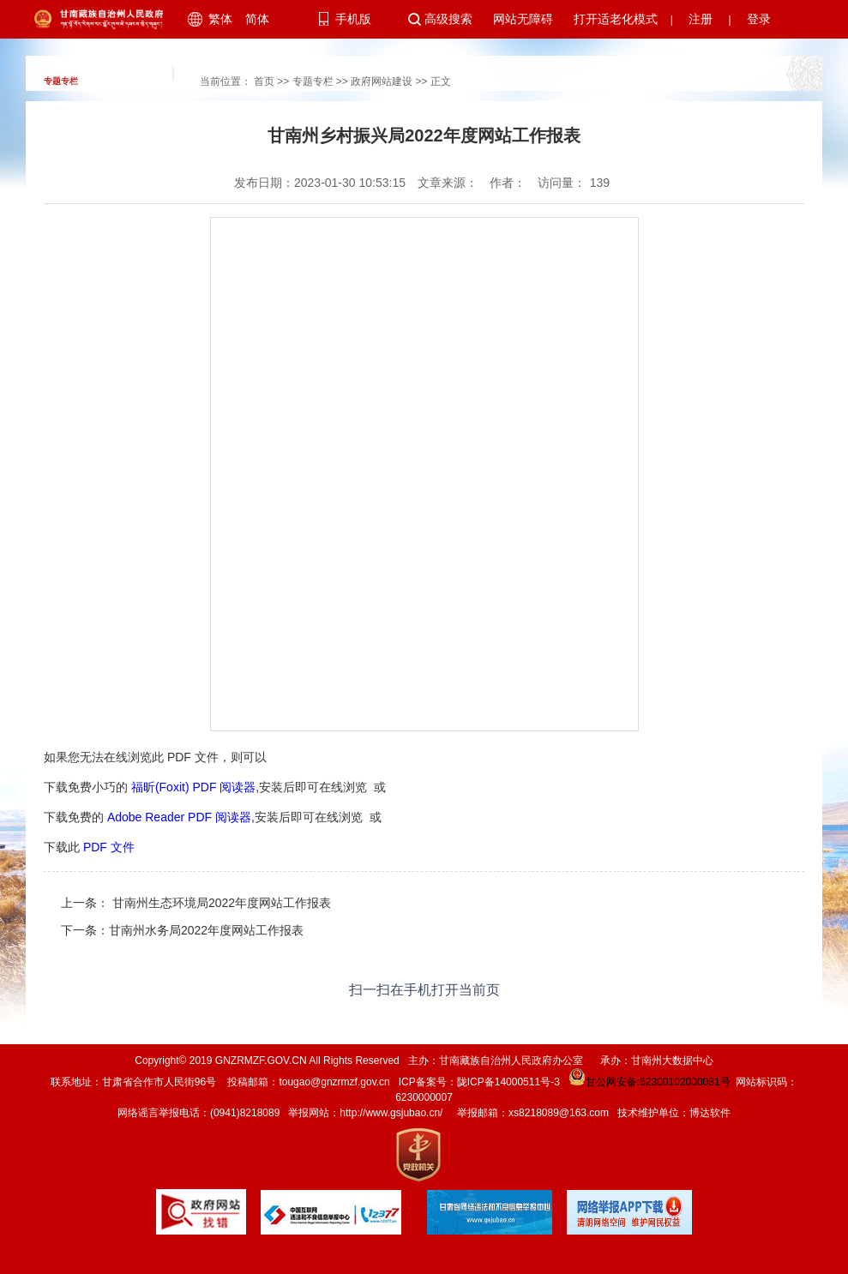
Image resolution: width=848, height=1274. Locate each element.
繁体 (220, 19)
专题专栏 (313, 81)
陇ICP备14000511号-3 (508, 1082)
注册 (701, 19)
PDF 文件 (109, 847)
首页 (264, 81)
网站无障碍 (523, 19)
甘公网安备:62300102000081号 (648, 1082)
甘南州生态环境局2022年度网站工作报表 (220, 903)
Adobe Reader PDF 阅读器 (179, 817)
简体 (257, 19)
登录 (759, 19)
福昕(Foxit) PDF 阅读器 (193, 787)
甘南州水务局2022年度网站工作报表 (206, 930)
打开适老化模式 (616, 19)
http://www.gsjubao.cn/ (391, 1113)
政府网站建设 (381, 81)
